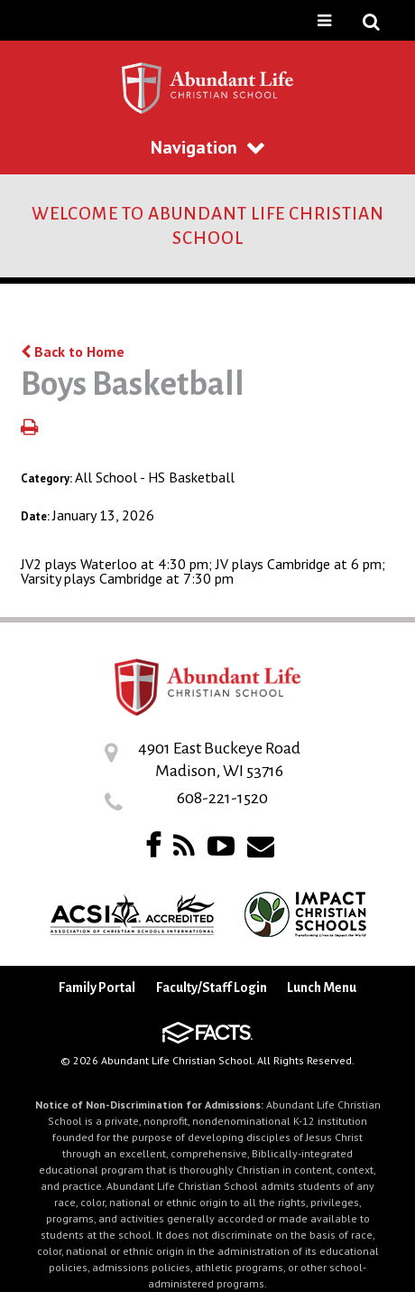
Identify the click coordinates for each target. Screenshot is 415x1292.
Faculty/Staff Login (211, 987)
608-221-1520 (222, 798)
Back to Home (72, 351)
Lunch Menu (321, 987)
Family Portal (97, 987)
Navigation (207, 147)
